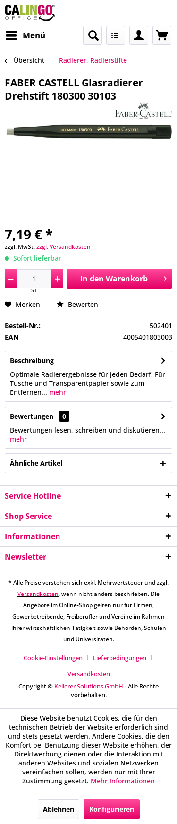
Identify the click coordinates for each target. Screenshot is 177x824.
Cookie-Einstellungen (53, 658)
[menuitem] (25, 35)
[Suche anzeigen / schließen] (92, 35)
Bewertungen (31, 416)
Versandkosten (38, 594)
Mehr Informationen (123, 780)
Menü (25, 34)
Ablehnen (58, 809)
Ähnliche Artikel (36, 463)
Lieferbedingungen (119, 658)
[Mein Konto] (138, 35)
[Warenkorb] (161, 35)
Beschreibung (32, 360)
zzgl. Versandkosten (63, 247)
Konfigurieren (111, 809)
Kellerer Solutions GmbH (88, 686)
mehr (56, 392)
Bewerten (77, 304)
